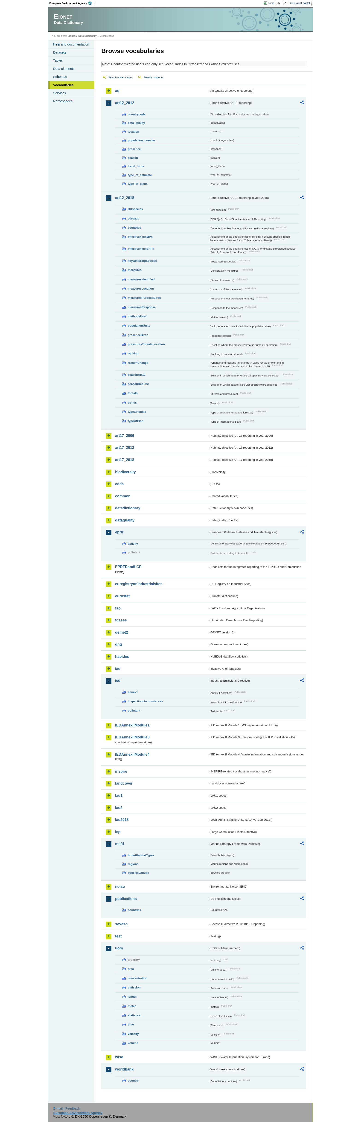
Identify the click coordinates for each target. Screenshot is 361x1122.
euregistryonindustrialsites (138, 584)
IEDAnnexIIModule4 (132, 754)
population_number (141, 140)
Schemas (60, 77)
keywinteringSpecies (142, 260)
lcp (117, 832)
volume (133, 1043)
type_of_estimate (140, 175)
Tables (58, 60)
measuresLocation (141, 288)
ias (117, 669)
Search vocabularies (120, 77)
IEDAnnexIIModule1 (132, 725)
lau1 (118, 795)
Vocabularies (63, 85)
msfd (119, 844)
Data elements (64, 69)
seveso (121, 924)
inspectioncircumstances (145, 701)
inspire (121, 771)
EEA (72, 3)
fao (118, 608)
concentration (137, 978)
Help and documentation (71, 44)
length (132, 996)
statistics (134, 1015)
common (123, 496)
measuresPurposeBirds (144, 297)
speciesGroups (138, 872)
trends (132, 402)
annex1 (133, 692)
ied (117, 681)
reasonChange (138, 363)
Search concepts (153, 77)
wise (119, 1057)
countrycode (137, 114)
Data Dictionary (87, 35)
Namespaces (63, 101)
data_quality (136, 123)
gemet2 (121, 632)
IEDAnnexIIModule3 (132, 737)
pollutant (134, 710)
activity (133, 543)
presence (134, 149)
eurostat (122, 596)
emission (134, 987)
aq (117, 91)
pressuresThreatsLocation (146, 344)
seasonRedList (138, 384)
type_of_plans (138, 183)
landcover (124, 783)
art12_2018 (124, 198)
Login (271, 3)
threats (133, 393)
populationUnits (139, 325)
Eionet (71, 35)
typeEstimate (137, 411)
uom (119, 948)
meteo (132, 1006)
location (133, 131)
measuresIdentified (141, 279)
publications (126, 899)
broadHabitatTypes (141, 855)
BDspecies (135, 209)
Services (59, 93)
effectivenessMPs (140, 237)
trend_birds (136, 166)
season (133, 157)
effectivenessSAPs (141, 249)
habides (122, 656)
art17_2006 (124, 436)
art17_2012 (124, 448)
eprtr (119, 532)
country (133, 1080)
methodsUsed (137, 316)
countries (134, 227)
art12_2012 (124, 103)
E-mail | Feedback (66, 1108)
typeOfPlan (135, 421)
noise (120, 886)
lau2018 (122, 820)
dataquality (124, 520)
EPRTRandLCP (128, 567)
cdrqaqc (133, 218)
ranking (133, 353)
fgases (121, 620)
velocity (133, 1034)
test (118, 936)
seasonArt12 (137, 374)
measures (135, 270)
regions (133, 864)
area (131, 969)
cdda (119, 484)
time (131, 1024)
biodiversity (125, 472)
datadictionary (127, 508)
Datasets (59, 52)
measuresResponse (142, 307)
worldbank (124, 1069)
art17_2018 (124, 460)
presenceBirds (138, 335)
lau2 (118, 808)
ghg (118, 644)
